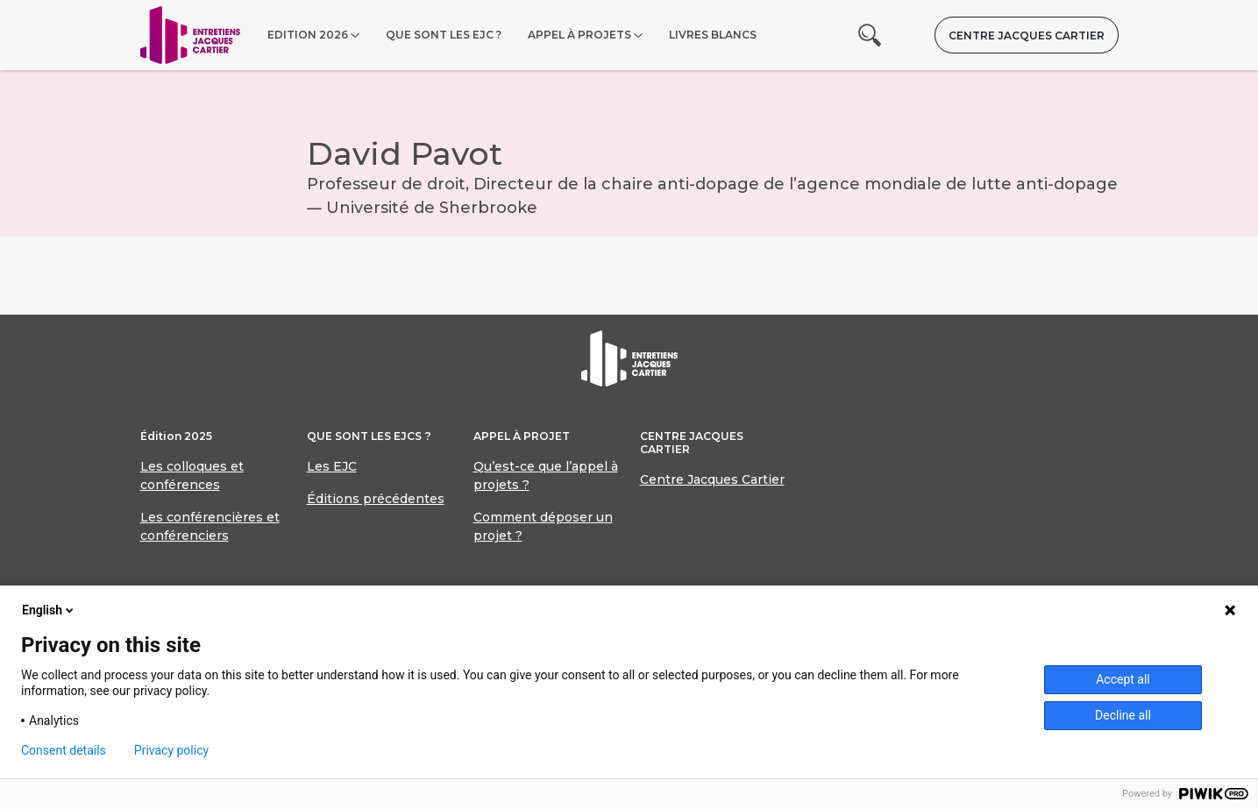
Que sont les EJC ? (443, 34)
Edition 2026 (307, 34)
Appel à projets (579, 34)
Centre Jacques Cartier (1027, 35)
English (49, 610)
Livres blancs (713, 34)
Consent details (63, 750)
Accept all (1123, 679)
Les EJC (332, 466)
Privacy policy (171, 750)
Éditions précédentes (375, 499)
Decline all (1123, 715)
